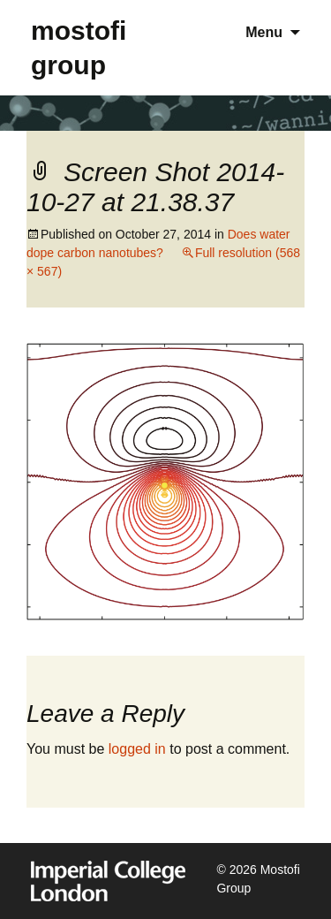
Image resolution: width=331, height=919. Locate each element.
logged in (137, 748)
